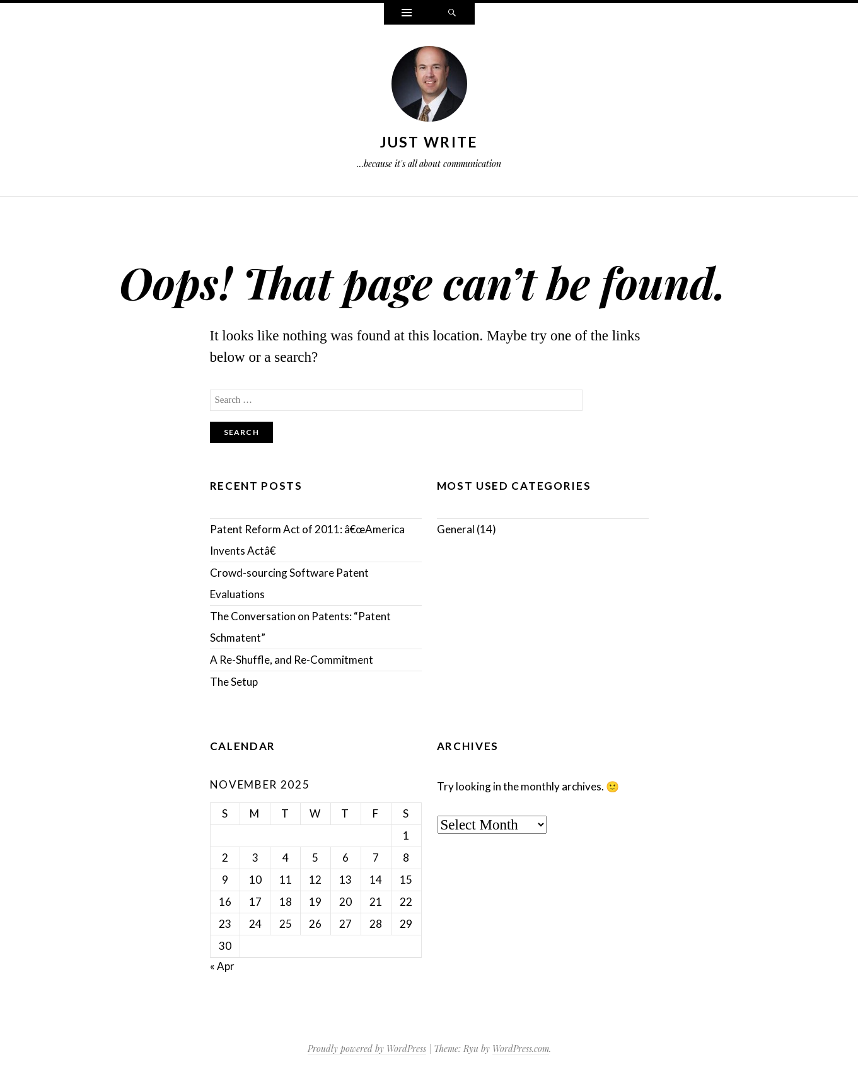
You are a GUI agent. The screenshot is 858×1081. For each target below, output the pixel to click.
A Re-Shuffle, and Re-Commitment (291, 659)
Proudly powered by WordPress (367, 1049)
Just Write (429, 142)
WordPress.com (520, 1049)
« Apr (222, 966)
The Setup (234, 681)
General (456, 529)
